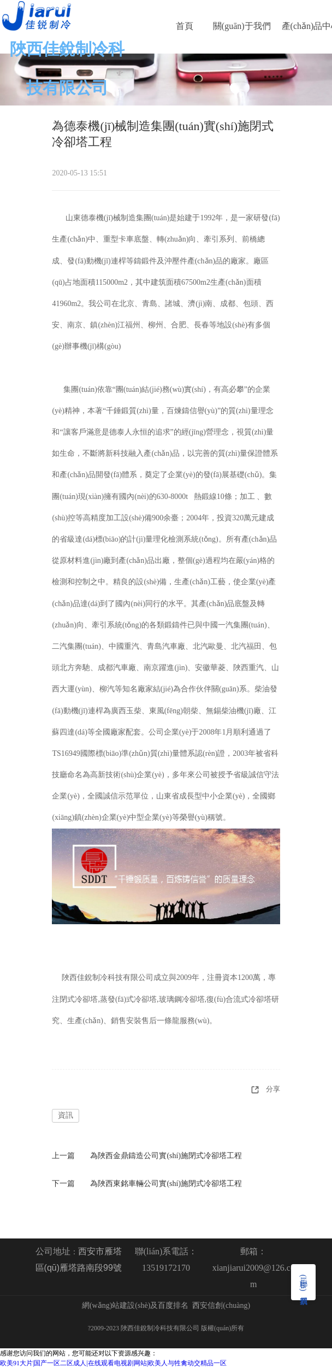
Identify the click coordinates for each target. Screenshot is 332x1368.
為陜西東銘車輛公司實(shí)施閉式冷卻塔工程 (166, 1183)
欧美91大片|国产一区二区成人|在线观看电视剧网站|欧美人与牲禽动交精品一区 (113, 1363)
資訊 (65, 1115)
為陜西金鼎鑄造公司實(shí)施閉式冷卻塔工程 (166, 1156)
